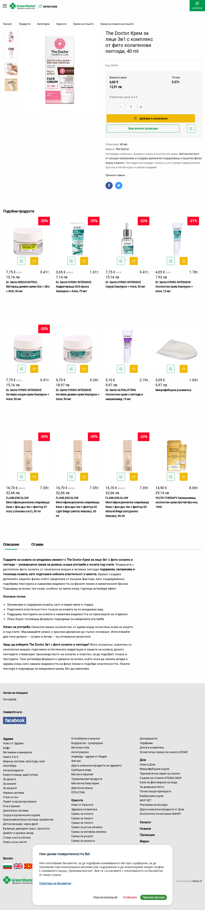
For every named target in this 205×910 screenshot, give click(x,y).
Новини (145, 829)
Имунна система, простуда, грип (24, 761)
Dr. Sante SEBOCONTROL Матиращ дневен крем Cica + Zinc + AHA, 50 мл (28, 287)
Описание (11, 544)
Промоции (147, 835)
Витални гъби (80, 747)
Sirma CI (197, 881)
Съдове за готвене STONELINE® (161, 778)
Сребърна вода (81, 770)
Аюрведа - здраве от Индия (89, 756)
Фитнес (76, 761)
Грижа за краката (83, 840)
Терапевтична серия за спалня (160, 773)
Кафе (6, 747)
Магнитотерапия (82, 774)
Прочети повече (117, 175)
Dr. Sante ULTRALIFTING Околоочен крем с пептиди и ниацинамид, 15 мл (124, 394)
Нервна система (13, 792)
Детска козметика (152, 747)
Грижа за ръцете (82, 836)
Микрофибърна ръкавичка (173, 390)
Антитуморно (80, 752)
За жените (9, 783)
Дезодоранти (148, 738)
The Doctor (122, 149)
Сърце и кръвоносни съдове (21, 815)
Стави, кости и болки (17, 837)
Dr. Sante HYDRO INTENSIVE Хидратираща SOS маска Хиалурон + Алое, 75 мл (73, 287)
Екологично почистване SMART (160, 813)
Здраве (8, 738)
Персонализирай (105, 897)
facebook (14, 720)
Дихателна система (15, 810)
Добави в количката (151, 118)
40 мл (123, 144)
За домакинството (152, 787)
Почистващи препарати (155, 791)
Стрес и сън (10, 797)
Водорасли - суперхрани (87, 743)
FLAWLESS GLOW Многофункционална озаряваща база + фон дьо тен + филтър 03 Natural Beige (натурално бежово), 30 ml (127, 507)
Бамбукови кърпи (151, 796)
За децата (9, 779)
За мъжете (10, 788)
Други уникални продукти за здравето (96, 765)
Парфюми (146, 743)
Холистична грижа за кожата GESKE (164, 752)
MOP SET (145, 800)
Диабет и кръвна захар (18, 833)
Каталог (145, 822)
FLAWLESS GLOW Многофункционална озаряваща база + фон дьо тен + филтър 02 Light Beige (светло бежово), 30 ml (77, 507)
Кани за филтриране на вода (158, 782)
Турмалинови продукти (86, 779)
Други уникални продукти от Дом (162, 809)
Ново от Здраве (13, 743)
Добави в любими (191, 129)
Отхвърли (130, 897)
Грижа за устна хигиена (86, 827)
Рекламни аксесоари (153, 804)
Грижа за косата (82, 813)
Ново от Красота (82, 804)
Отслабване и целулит (85, 738)
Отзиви (37, 544)
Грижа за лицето (82, 818)
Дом (143, 760)
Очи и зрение (11, 806)
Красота (77, 800)
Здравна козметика (84, 809)
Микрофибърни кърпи (154, 769)
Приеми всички (154, 897)
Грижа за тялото (82, 822)
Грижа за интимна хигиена (88, 831)
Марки (144, 841)
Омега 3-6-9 (10, 757)
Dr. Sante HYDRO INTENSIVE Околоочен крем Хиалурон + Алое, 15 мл (174, 287)
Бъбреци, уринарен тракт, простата (26, 828)
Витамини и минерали (17, 752)
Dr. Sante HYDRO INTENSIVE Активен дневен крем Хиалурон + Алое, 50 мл (77, 394)
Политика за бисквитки (55, 883)
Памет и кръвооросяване (19, 801)
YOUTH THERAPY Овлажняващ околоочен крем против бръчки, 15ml (176, 502)
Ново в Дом (147, 764)
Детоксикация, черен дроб (20, 824)
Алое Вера (9, 765)
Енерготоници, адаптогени (20, 774)
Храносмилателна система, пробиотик (28, 819)
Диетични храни (82, 788)
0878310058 (50, 6)
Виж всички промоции (143, 128)
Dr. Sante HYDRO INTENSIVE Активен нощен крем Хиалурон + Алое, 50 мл (27, 394)
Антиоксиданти (13, 770)
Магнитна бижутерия (85, 783)
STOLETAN (78, 792)
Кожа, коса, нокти (15, 842)
